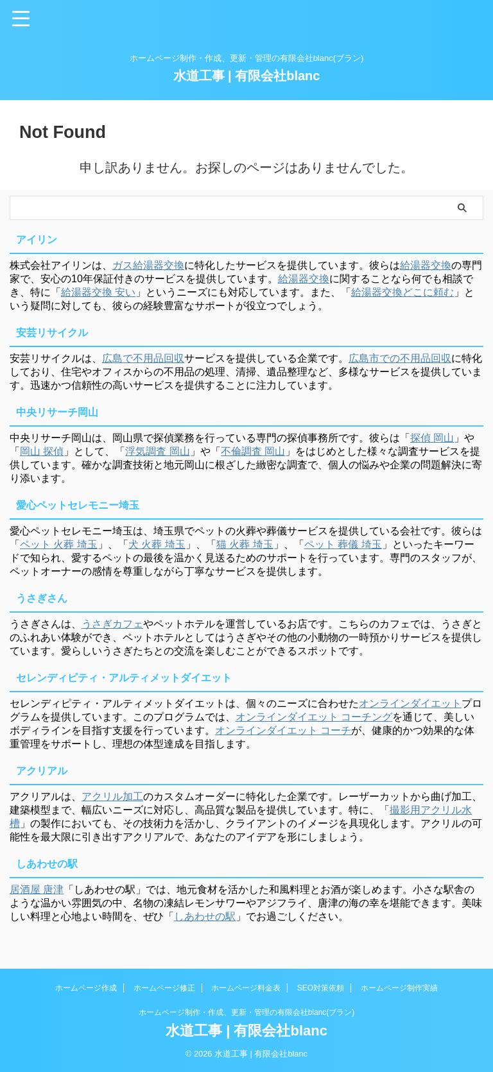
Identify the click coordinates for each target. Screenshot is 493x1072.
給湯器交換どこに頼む (402, 292)
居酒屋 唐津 (37, 889)
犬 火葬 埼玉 (157, 544)
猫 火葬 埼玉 (244, 544)
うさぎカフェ (112, 623)
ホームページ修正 (164, 987)
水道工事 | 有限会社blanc (246, 76)
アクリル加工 (112, 796)
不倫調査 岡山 (253, 451)
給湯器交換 (425, 265)
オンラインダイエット (410, 703)
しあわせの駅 (205, 916)
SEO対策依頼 (320, 987)
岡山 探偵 (42, 451)
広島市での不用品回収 (400, 358)
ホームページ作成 (86, 987)
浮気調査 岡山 (157, 451)
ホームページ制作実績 (399, 987)
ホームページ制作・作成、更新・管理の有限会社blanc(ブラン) (247, 1012)
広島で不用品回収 (143, 358)
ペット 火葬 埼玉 (59, 544)
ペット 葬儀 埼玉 (343, 544)
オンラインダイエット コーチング (314, 716)
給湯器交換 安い (98, 292)
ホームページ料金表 (246, 987)
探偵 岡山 (432, 437)
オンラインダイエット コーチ (283, 730)
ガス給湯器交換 (148, 265)
